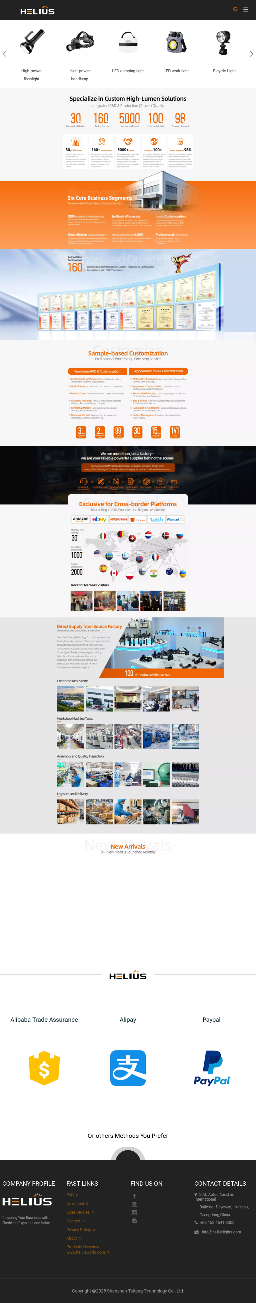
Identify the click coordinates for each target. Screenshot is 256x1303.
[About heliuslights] (128, 647)
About (73, 1238)
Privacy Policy (80, 1229)
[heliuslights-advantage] (128, 129)
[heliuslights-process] (128, 479)
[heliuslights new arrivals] (128, 846)
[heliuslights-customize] (128, 393)
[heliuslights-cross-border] (128, 564)
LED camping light (128, 71)
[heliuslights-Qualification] (128, 294)
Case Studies (80, 1212)
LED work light (176, 71)
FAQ (72, 1194)
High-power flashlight (31, 75)
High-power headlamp (80, 75)
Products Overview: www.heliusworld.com (88, 1249)
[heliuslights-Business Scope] (128, 209)
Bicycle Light (224, 71)
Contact (75, 1221)
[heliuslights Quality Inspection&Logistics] (128, 793)
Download (77, 1203)
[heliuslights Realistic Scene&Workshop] (128, 715)
